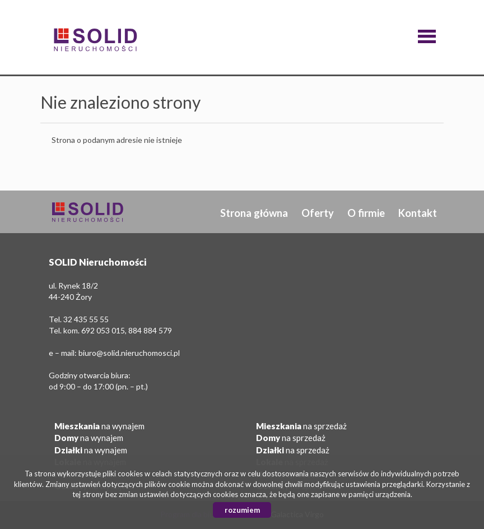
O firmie (366, 213)
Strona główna (254, 213)
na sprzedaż (301, 426)
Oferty (317, 213)
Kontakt (417, 213)
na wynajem (99, 426)
